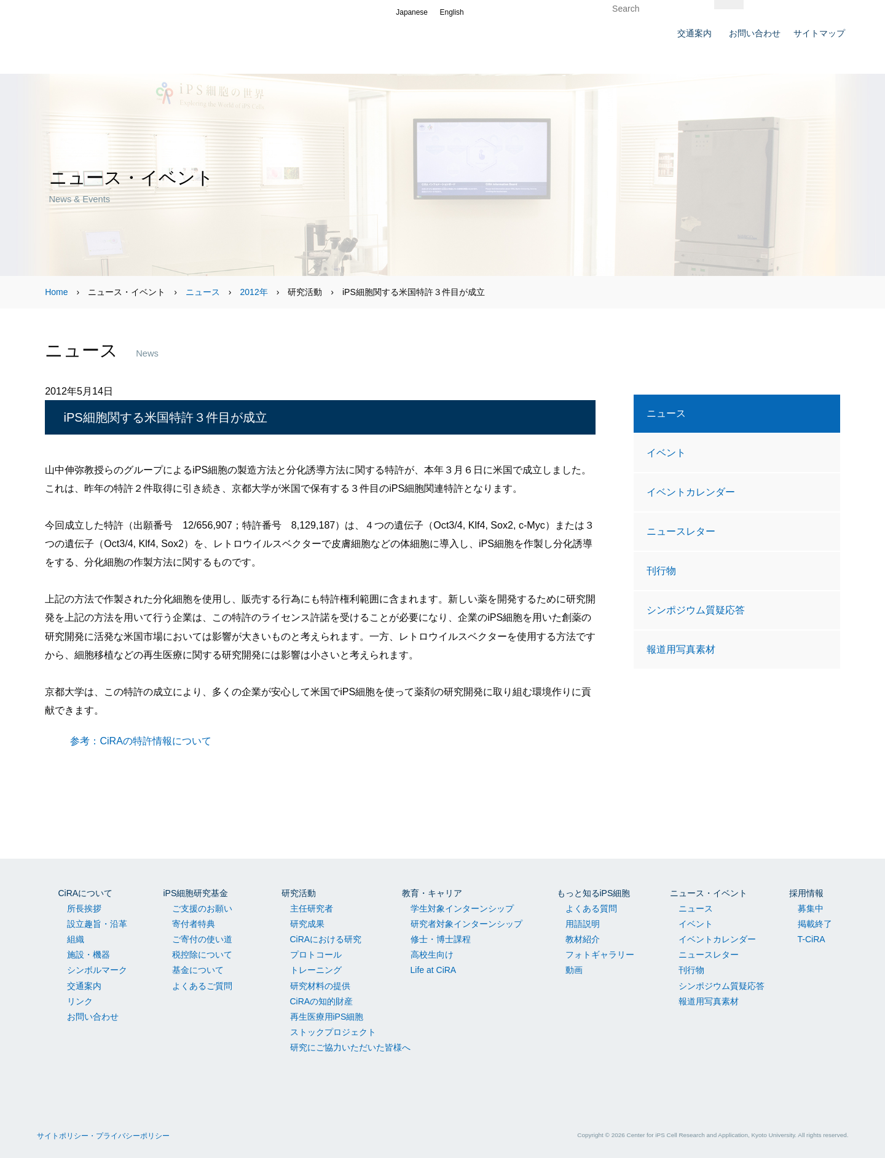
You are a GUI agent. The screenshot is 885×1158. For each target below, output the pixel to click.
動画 (574, 970)
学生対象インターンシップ (462, 908)
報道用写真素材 (681, 649)
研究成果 (307, 924)
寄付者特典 (193, 924)
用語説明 (582, 924)
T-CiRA (811, 939)
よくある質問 (591, 908)
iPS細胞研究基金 (196, 893)
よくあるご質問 (202, 986)
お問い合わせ (93, 1017)
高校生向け (432, 954)
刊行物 (661, 570)
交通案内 (84, 986)
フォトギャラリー (599, 954)
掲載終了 (815, 924)
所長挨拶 (84, 908)
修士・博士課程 (441, 939)
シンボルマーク (97, 970)
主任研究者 (311, 908)
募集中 (811, 908)
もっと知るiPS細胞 (594, 893)
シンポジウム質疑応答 (696, 609)
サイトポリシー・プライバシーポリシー (103, 1136)
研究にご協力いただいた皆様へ (350, 1047)
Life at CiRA (434, 970)
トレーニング (316, 970)
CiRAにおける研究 (326, 939)
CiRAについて (85, 893)
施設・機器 (88, 954)
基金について (198, 970)
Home (56, 292)
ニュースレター (681, 531)
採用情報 (806, 893)
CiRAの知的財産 (321, 1001)
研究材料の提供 (320, 986)
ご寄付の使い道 (202, 939)
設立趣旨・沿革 (97, 924)
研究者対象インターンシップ (466, 924)
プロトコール (316, 954)
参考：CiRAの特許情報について (140, 740)
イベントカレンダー (691, 491)
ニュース (203, 292)
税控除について (202, 954)
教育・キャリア (432, 893)
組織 (75, 939)
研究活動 (298, 893)
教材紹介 (582, 939)
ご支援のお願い (202, 908)
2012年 (254, 292)
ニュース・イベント (708, 893)
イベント (666, 452)
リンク (80, 1001)
